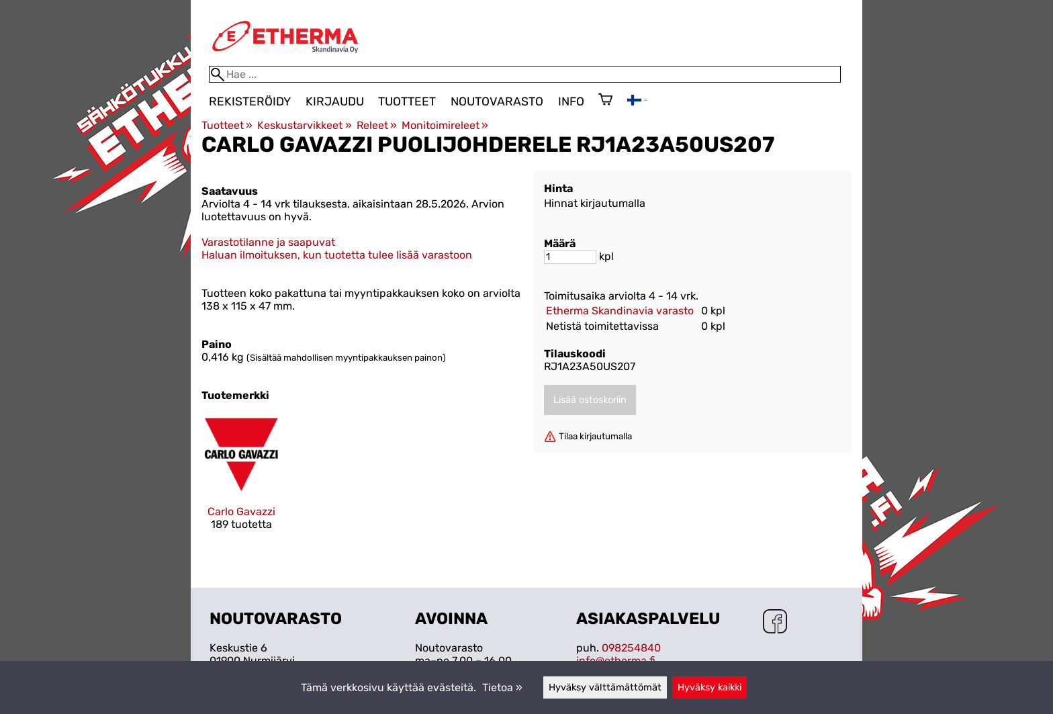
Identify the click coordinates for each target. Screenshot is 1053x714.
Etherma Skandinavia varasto (620, 310)
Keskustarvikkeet (304, 125)
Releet (377, 125)
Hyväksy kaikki (709, 687)
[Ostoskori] (605, 100)
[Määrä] (570, 257)
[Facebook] (775, 622)
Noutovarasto (497, 101)
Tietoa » (502, 687)
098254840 (631, 647)
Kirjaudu (335, 101)
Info (571, 101)
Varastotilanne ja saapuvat (268, 242)
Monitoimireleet (445, 125)
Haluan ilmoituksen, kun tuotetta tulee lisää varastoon (336, 255)
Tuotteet (407, 101)
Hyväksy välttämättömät (605, 687)
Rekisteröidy (250, 101)
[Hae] (525, 74)
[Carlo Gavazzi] (241, 483)
